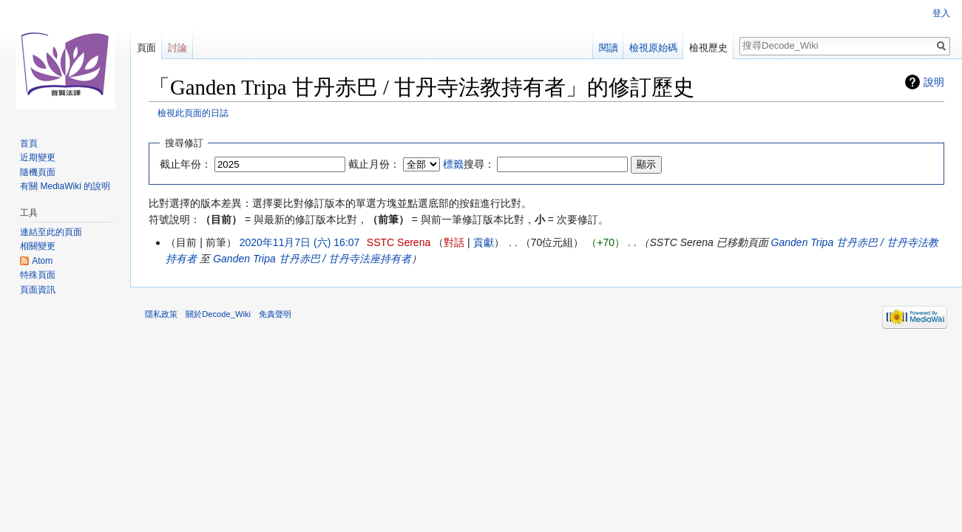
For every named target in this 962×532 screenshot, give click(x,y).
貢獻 (483, 242)
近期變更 (37, 157)
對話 (454, 242)
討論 (177, 47)
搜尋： (469, 164)
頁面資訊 (37, 289)
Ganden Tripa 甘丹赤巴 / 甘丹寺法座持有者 (312, 259)
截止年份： (185, 164)
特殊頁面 (37, 275)
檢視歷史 (708, 47)
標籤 (453, 164)
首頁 (29, 143)
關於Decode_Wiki (218, 314)
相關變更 (37, 246)
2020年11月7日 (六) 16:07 (300, 242)
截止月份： (374, 164)
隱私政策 (161, 314)
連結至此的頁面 (51, 232)
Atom (42, 261)
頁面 (146, 47)
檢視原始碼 (653, 47)
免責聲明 (275, 314)
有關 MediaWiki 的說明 (65, 186)
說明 (934, 82)
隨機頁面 (37, 172)
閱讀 (608, 47)
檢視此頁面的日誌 (192, 112)
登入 (941, 13)
